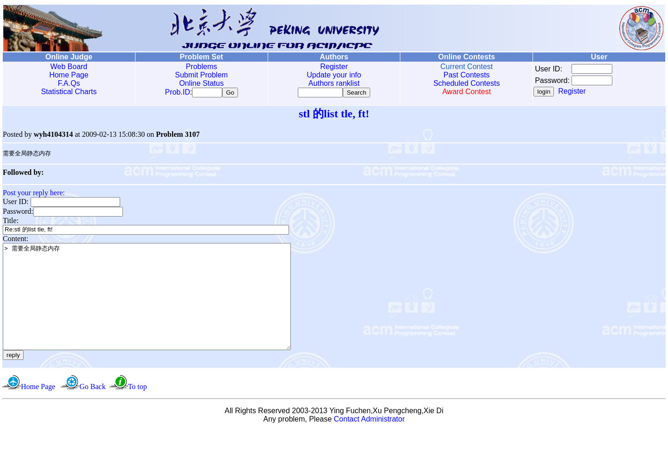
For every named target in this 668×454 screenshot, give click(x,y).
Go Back (92, 410)
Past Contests (466, 75)
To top (137, 410)
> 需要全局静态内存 (164, 309)
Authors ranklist (334, 83)
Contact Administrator (369, 442)
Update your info (334, 75)
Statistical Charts (68, 92)
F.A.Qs (69, 83)
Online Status (201, 83)
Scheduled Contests (466, 83)
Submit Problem (201, 75)
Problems (201, 66)
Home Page (69, 75)
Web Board (69, 66)
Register (334, 66)
